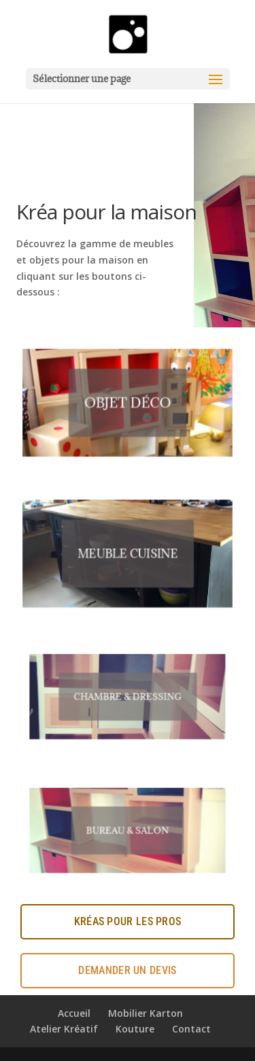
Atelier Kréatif (64, 1028)
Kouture (135, 1028)
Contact (191, 1028)
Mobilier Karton (145, 1013)
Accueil (74, 1013)
